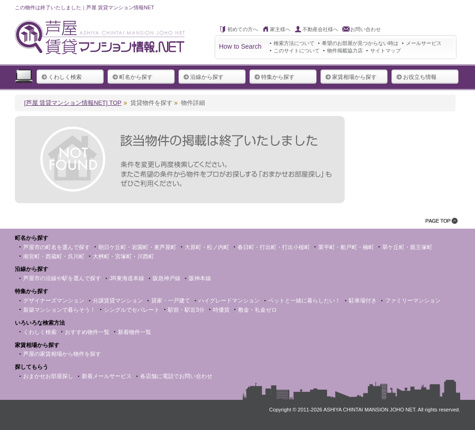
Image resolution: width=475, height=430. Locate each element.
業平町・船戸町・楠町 (346, 247)
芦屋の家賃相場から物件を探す (62, 354)
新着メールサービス (107, 376)
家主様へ (280, 29)
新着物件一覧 (134, 332)
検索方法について (294, 43)
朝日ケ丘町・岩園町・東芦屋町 (137, 247)
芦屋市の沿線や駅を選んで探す (62, 278)
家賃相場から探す (351, 77)
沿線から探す (203, 77)
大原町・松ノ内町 (207, 247)
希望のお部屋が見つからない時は (360, 43)
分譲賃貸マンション (118, 300)
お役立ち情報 (416, 77)
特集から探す (274, 77)
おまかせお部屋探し (48, 376)
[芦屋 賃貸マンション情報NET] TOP (73, 102)
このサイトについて (297, 50)
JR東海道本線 (126, 278)
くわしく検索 (61, 77)
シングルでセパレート (132, 310)
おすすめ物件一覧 (87, 332)
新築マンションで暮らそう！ (59, 310)
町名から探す (132, 77)
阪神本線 (200, 278)
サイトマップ (385, 50)
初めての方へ (242, 29)
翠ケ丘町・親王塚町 (407, 247)
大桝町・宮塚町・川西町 (123, 256)
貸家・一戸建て (170, 300)
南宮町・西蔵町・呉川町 (53, 256)
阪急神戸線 (166, 278)
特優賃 (221, 310)
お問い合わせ (365, 29)
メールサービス (424, 43)
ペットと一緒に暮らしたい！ (304, 300)
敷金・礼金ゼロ (257, 310)
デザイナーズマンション (53, 300)
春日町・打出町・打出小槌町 (274, 247)
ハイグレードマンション (229, 300)
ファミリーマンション (413, 300)
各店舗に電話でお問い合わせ (176, 376)
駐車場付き (363, 300)
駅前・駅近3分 (186, 310)
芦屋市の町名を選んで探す (56, 247)
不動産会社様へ (320, 29)
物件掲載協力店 (345, 50)
